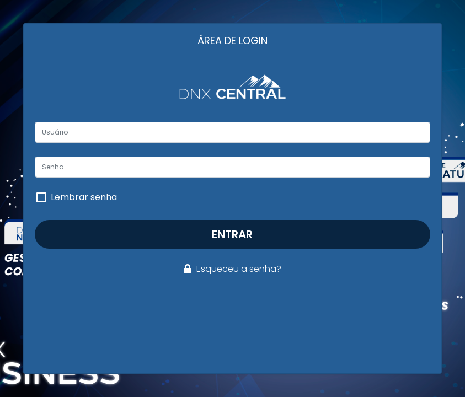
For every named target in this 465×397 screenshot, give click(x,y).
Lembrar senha (84, 197)
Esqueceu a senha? (232, 268)
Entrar (232, 234)
